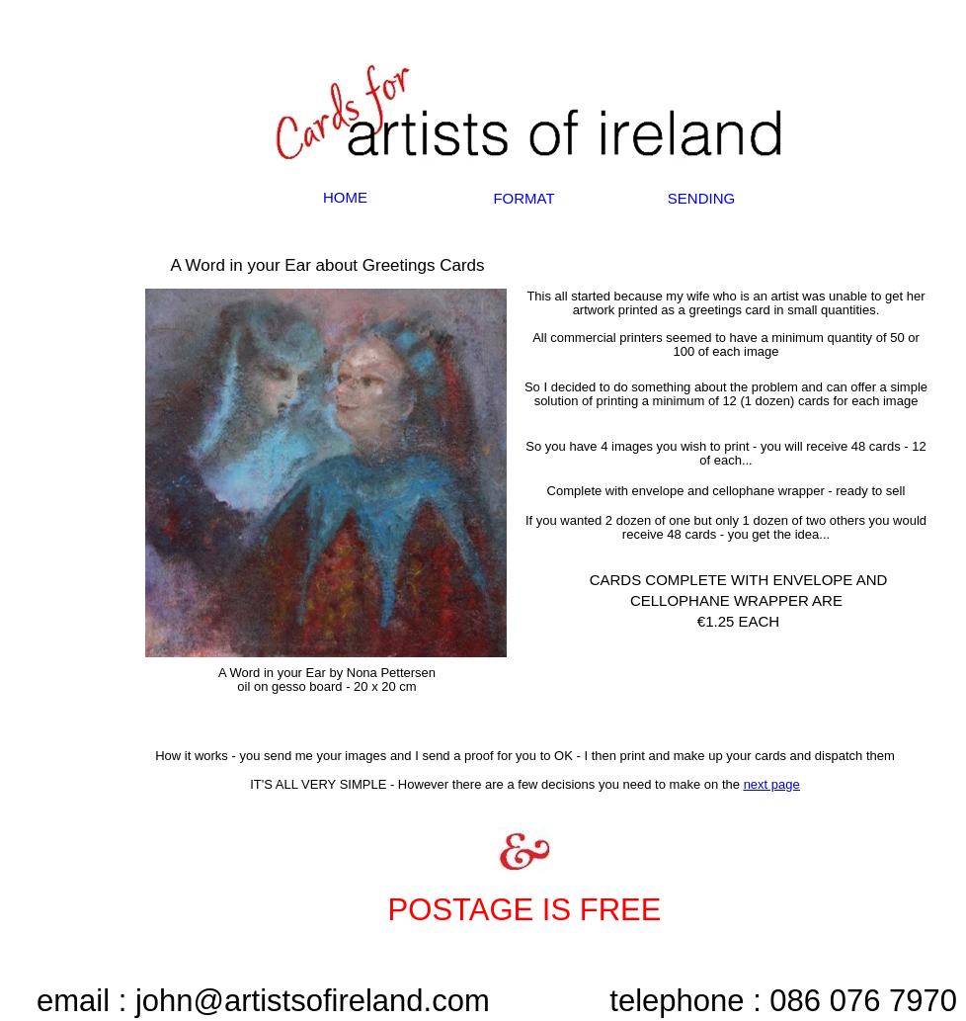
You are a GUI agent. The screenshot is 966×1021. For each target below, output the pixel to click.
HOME (345, 197)
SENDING (701, 198)
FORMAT (523, 198)
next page (772, 784)
